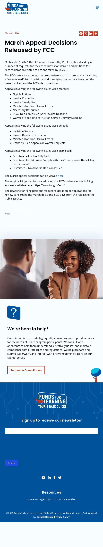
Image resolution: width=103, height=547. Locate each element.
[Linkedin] (91, 33)
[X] (86, 33)
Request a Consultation (26, 371)
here (61, 176)
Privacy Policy (62, 516)
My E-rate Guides (65, 500)
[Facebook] (81, 33)
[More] (96, 33)
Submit (12, 464)
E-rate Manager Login (40, 500)
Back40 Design (45, 516)
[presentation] (30, 450)
